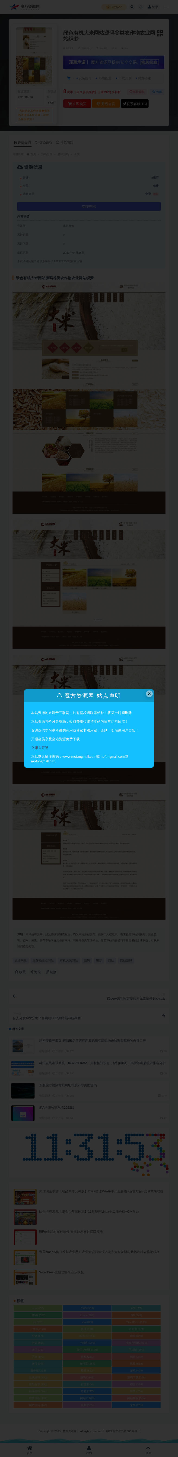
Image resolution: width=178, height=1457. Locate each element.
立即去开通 (39, 748)
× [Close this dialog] (149, 693)
